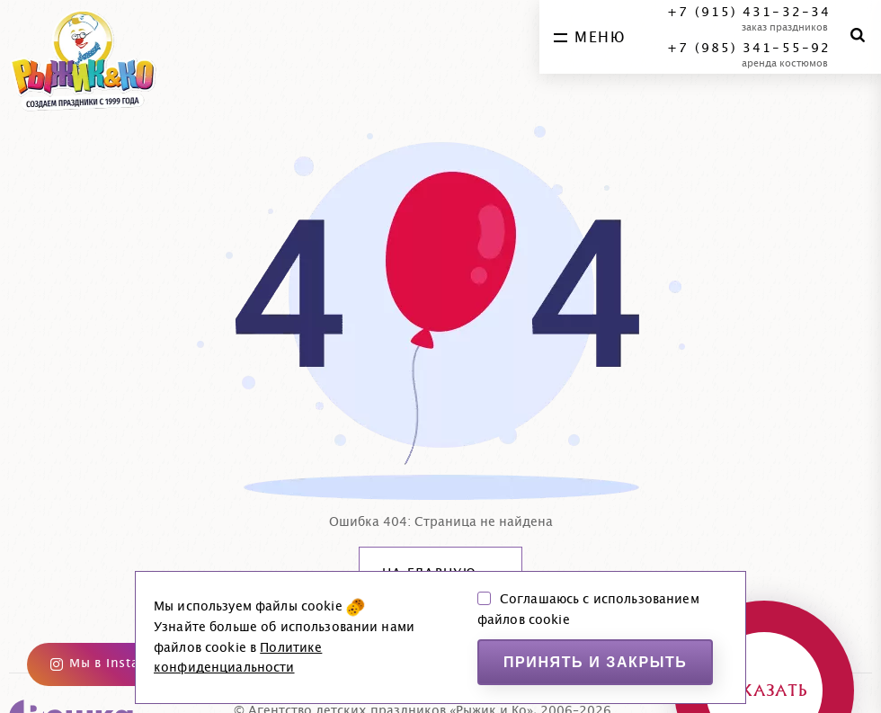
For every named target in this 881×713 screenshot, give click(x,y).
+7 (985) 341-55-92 (749, 48)
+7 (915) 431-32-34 (749, 12)
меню (589, 38)
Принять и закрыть (595, 662)
